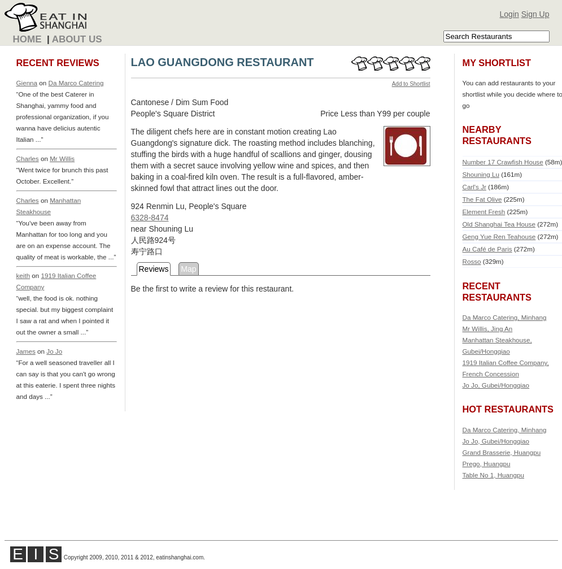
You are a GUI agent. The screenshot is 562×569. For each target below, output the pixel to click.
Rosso (472, 261)
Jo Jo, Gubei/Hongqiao (496, 385)
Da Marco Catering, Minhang (505, 317)
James (26, 351)
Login (509, 14)
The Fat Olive (482, 199)
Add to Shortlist (411, 84)
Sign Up (535, 14)
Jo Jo (54, 351)
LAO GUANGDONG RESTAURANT (222, 62)
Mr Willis (62, 158)
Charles (27, 158)
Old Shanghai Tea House (499, 224)
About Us (77, 39)
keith (23, 275)
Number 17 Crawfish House (503, 162)
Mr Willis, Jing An (488, 328)
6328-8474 (150, 217)
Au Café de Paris (487, 249)
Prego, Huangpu (487, 463)
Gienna (27, 82)
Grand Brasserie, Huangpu (502, 452)
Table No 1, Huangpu (494, 475)
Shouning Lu (481, 174)
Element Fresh (484, 211)
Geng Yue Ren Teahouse (499, 236)
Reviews (154, 268)
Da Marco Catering (76, 82)
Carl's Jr (474, 186)
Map (188, 268)
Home (27, 39)
